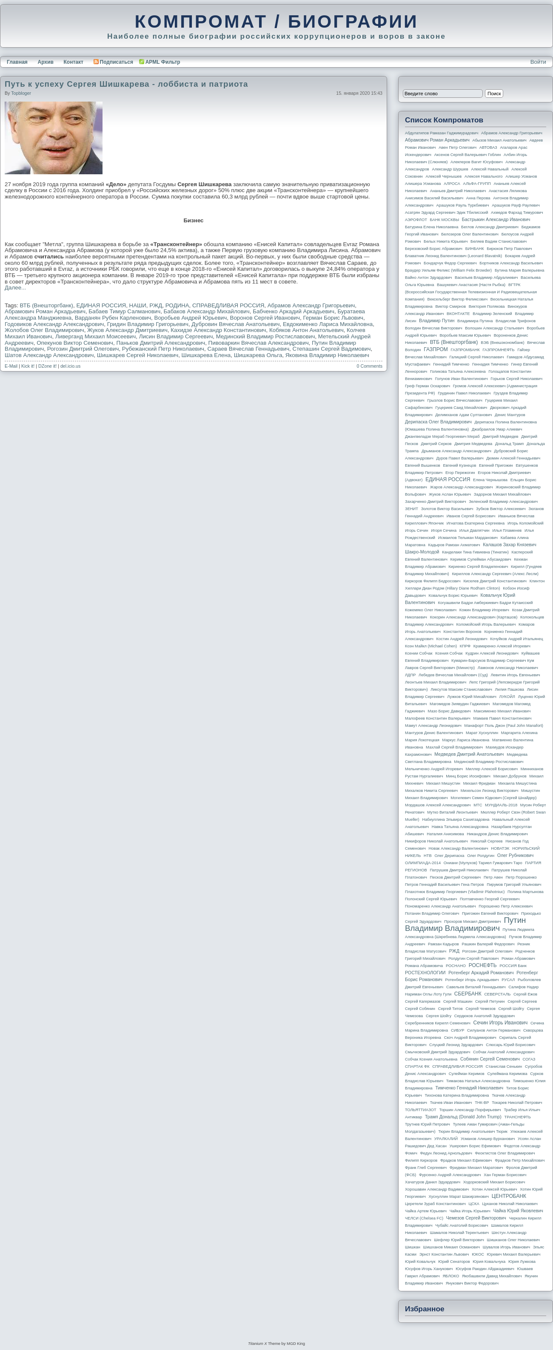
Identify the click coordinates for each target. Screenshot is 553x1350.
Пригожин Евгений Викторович (490, 913)
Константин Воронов (462, 632)
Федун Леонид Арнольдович (446, 1153)
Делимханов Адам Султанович (463, 415)
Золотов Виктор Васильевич (447, 509)
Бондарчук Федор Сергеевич (450, 263)
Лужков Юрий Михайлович (471, 697)
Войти (538, 62)
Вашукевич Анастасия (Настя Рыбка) (471, 285)
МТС (477, 805)
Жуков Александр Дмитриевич (127, 330)
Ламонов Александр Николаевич (508, 668)
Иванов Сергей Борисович (471, 516)
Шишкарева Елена (206, 355)
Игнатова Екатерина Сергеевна (476, 523)
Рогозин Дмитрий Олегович (83, 349)
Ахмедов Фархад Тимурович (517, 212)
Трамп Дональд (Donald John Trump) (463, 1116)
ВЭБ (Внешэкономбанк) (502, 342)
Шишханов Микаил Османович (451, 1247)
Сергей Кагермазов (422, 1001)
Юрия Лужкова (522, 1261)
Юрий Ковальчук (420, 1261)
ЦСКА (473, 1204)
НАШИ (137, 305)
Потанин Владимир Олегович (432, 913)
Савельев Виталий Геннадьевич (476, 987)
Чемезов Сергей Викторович (476, 1217)
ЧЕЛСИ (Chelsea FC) (424, 1218)
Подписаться (113, 62)
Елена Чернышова (490, 480)
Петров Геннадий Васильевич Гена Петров (444, 884)
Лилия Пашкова (509, 689)
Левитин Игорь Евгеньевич (515, 675)
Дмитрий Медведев (500, 436)
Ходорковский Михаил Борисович (494, 1182)
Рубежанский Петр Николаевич (163, 349)
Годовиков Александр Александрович (54, 324)
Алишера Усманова (423, 184)
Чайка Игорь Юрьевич (470, 1211)
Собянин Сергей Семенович (490, 1058)
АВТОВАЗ (488, 147)
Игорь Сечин (416, 530)
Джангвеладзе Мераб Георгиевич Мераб (442, 436)
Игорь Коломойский (525, 523)
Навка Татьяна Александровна (460, 827)
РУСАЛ (508, 980)
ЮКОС (478, 1254)
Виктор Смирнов (451, 306)
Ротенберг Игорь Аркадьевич (472, 980)
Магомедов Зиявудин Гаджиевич (460, 704)
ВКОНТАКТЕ (458, 314)
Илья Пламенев (507, 530)
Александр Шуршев (450, 169)
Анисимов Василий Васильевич (434, 198)
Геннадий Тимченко (451, 364)
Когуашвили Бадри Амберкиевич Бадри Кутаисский (485, 603)
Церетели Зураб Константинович (435, 1204)
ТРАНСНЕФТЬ (518, 1117)
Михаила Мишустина (517, 783)
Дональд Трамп (509, 444)
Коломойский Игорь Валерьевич (486, 624)
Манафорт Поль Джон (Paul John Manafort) (504, 725)
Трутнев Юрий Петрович (427, 1124)
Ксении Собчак (419, 653)
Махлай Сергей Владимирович (454, 747)
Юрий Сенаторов (454, 1261)
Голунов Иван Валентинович (461, 379)
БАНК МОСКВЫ (444, 220)
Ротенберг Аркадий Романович (480, 972)
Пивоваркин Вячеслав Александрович (258, 343)
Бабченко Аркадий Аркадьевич (293, 311)
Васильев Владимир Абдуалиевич (486, 277)
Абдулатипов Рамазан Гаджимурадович (441, 133)
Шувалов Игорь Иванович (506, 1247)
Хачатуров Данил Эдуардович (432, 1182)
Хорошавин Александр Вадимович (437, 1189)
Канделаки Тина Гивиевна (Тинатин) (475, 552)
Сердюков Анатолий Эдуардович (484, 1016)
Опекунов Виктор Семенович (75, 343)
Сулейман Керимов (467, 1074)
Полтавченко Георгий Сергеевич (489, 899)
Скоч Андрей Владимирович (470, 1037)
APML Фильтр (162, 62)
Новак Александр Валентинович (458, 848)
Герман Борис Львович (333, 318)
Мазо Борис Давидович (449, 711)
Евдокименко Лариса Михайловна (328, 324)
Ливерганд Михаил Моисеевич (95, 336)
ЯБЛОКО (450, 1276)
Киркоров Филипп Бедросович (433, 581)
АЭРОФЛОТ (416, 220)
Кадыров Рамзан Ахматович (454, 545)
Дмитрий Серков (436, 444)
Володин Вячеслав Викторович (433, 328)
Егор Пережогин (460, 473)
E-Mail (11, 366)
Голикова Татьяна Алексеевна (458, 371)
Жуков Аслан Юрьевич (450, 494)
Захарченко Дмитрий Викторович (435, 501)
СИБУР (458, 1030)
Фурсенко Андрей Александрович (450, 1175)
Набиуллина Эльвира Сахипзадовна (455, 819)
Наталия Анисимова (445, 834)
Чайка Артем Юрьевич (426, 1211)
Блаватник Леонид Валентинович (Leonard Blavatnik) (453, 256)
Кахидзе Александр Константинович (218, 330)
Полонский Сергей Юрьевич (431, 899)
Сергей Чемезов (480, 1009)
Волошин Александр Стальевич (494, 328)
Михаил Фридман (479, 783)
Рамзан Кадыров (443, 944)
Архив (46, 62)
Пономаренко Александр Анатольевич (440, 906)
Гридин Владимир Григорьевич (147, 324)
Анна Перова (478, 198)
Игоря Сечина (443, 530)
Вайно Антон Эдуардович (428, 277)
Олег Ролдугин (480, 856)
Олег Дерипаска (449, 856)
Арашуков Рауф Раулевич (516, 205)
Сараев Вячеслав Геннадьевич (248, 349)
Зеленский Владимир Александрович (503, 501)
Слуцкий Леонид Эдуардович (456, 1045)
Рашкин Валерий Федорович (488, 944)
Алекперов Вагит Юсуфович (476, 162)
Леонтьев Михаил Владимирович (435, 682)
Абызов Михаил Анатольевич (500, 140)
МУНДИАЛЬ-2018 (501, 805)
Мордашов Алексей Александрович (437, 805)
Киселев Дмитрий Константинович (495, 581)
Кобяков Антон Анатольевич (306, 330)
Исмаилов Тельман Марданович (468, 538)
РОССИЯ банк (512, 966)
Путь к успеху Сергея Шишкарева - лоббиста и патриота (126, 83)
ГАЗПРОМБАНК (464, 350)
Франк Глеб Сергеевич (426, 1168)
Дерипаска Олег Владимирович (438, 421)
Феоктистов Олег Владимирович (505, 1153)
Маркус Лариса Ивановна (466, 740)
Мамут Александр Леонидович (433, 725)
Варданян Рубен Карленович (113, 318)
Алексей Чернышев (443, 176)
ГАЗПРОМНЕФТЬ (498, 350)
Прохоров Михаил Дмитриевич (472, 921)
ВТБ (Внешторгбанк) (46, 305)
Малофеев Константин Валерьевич (437, 718)
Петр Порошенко (521, 877)
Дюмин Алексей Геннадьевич (513, 458)
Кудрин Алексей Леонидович (492, 653)
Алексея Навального (484, 176)
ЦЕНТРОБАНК (509, 1196)
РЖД (155, 305)
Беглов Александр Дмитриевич (490, 227)
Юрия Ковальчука (489, 1261)
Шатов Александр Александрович (49, 355)
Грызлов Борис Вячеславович (454, 400)
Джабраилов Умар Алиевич (497, 429)
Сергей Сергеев (522, 1001)
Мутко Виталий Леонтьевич (452, 812)
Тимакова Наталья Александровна (478, 1081)
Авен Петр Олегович (457, 147)
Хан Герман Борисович (505, 1175)
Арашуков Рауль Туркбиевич (462, 205)
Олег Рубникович (515, 855)
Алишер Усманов (521, 176)
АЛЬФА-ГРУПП (476, 184)
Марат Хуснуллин (482, 733)
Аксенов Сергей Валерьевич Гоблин (467, 155)
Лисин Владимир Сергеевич (176, 336)
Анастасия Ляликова (508, 191)
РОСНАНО (456, 966)
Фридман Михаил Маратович (476, 1168)
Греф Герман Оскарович (427, 386)
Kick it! (27, 366)
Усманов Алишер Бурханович (488, 1139)
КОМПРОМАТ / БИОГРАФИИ (276, 21)
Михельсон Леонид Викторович (490, 790)
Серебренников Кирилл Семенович (437, 1023)
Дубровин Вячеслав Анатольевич (235, 324)
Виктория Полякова (487, 306)
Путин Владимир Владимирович (465, 924)
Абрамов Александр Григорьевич (311, 305)
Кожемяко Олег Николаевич (430, 610)
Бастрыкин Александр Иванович (496, 219)
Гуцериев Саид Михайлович (461, 408)
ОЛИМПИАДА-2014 (423, 863)
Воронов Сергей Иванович (265, 318)
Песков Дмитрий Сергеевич (455, 877)
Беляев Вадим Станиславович (498, 241)
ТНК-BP (482, 1102)
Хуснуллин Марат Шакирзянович (459, 1196)
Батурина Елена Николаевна (431, 227)
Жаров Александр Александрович (461, 487)
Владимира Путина (475, 321)
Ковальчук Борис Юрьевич (453, 595)
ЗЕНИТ (411, 509)
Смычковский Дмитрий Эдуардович (437, 1052)
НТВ (428, 856)
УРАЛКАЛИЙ (446, 1139)
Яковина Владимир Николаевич (327, 355)
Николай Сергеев (486, 841)
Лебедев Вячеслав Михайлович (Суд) (453, 675)
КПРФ (465, 646)
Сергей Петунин (490, 1001)
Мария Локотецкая (422, 740)
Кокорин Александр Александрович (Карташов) (474, 617)
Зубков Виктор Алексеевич (501, 509)
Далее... (15, 287)
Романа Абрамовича (424, 966)
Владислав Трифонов (516, 321)
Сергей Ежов (525, 994)
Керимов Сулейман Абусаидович (480, 559)
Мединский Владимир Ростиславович (265, 336)
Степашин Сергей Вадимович (332, 349)
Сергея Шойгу (438, 1016)
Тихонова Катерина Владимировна (457, 1095)
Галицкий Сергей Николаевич (476, 357)
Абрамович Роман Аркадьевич (45, 311)
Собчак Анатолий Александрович (504, 1052)
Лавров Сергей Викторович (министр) (440, 668)
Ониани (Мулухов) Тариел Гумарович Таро (483, 863)
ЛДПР (410, 675)
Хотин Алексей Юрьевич (494, 1189)
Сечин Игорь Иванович (500, 1023)
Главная (17, 62)
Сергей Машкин (457, 1001)
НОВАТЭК (500, 848)
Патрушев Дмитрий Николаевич (459, 870)
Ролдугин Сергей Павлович (473, 958)
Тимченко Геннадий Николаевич (469, 1087)
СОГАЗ (529, 1059)
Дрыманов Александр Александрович (456, 451)
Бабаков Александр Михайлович (207, 311)
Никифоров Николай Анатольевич (436, 841)
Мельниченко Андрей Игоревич (434, 769)
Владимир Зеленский (492, 314)
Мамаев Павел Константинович (502, 718)
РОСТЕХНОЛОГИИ (425, 972)
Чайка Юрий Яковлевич (518, 1210)
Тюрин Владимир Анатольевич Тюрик (472, 1131)
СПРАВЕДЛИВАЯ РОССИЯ (228, 305)
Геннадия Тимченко (490, 364)
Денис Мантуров (510, 415)
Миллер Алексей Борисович (492, 769)
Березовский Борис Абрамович (433, 249)
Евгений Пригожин (496, 465)
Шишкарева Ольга (258, 355)
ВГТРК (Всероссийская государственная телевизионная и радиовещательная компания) (471, 292)
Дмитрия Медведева (473, 444)
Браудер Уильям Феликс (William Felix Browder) (448, 270)
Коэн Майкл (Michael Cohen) (431, 646)
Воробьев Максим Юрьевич (465, 335)
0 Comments (369, 366)
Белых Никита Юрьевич (445, 241)
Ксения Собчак (448, 653)
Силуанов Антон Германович (493, 1030)
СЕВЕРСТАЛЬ (497, 994)
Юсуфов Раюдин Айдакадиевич (485, 1269)
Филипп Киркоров (421, 1160)
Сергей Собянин (420, 1009)
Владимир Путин (436, 320)
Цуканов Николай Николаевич (509, 1204)
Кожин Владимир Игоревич (484, 610)
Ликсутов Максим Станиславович (461, 689)
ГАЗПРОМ (436, 349)
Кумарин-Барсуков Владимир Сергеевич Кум (492, 660)
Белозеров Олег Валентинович (470, 234)
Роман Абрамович (518, 958)
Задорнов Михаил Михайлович (502, 494)
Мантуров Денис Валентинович (434, 733)
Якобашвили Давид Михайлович (492, 1276)
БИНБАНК (474, 249)
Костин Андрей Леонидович (461, 639)
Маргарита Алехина (519, 733)
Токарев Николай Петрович (517, 1102)
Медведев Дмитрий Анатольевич (469, 754)
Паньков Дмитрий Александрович (160, 343)
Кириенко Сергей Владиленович (478, 566)
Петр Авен (493, 877)
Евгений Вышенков (422, 465)
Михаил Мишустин (443, 783)
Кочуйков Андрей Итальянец (516, 639)
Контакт (73, 62)
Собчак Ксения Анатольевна (431, 1059)
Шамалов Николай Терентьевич (459, 1233)
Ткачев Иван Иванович (451, 1102)
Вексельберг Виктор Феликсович (458, 299)
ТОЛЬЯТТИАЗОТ (420, 1110)
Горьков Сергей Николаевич (516, 379)
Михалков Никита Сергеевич (431, 790)
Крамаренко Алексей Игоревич (501, 646)
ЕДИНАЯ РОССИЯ (101, 305)
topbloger (21, 93)
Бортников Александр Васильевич (511, 263)
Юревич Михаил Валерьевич (514, 1254)
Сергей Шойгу (511, 1009)
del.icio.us (70, 366)
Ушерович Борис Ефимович (475, 1146)
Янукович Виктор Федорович (472, 1283)
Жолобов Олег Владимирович (44, 330)
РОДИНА (177, 305)
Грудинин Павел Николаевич (464, 393)
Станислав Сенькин (504, 1066)
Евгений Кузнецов (459, 465)
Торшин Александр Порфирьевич (470, 1110)
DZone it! (47, 366)
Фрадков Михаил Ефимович (466, 1160)
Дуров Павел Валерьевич (460, 458)
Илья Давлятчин (474, 530)
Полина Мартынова (525, 892)
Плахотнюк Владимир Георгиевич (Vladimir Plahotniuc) (455, 892)
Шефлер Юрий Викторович (459, 1240)
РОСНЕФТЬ (483, 965)
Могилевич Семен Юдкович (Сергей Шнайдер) (493, 798)
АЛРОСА (452, 184)
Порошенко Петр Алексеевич (506, 906)
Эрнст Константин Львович (444, 1254)
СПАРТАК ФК (417, 1066)
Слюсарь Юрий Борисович (510, 1045)
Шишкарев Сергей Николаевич (137, 355)
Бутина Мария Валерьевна (519, 270)
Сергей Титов (450, 1009)
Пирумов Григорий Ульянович (514, 884)
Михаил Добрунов (510, 776)
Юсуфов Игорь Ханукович (429, 1269)
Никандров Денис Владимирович (497, 834)
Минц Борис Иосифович (468, 776)
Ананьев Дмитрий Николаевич (458, 191)
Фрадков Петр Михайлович (519, 1160)
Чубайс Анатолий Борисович (461, 1225)
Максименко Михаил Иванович (501, 711)
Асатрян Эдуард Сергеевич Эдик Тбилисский (446, 212)
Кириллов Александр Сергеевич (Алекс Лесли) (495, 574)
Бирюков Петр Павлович (509, 249)
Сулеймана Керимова (507, 1074)
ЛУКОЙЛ (507, 697)
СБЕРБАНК (468, 994)
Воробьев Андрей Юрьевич (190, 318)
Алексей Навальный (489, 169)
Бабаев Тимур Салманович (124, 311)
